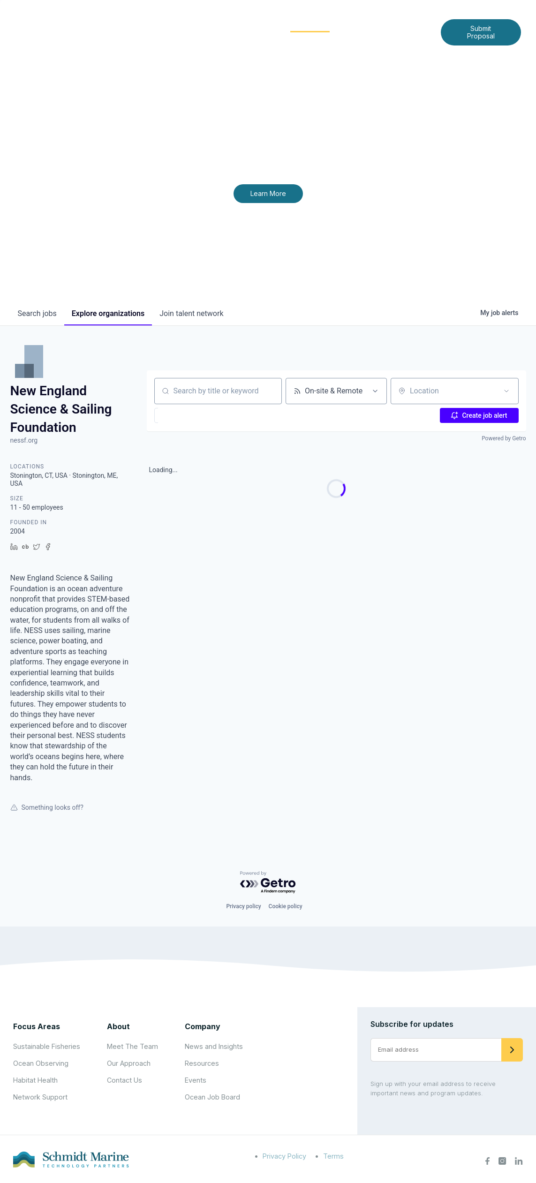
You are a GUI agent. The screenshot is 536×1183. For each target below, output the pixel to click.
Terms (333, 1156)
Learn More (268, 193)
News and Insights (382, 24)
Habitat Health (35, 1080)
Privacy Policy (284, 1156)
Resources (202, 1063)
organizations (108, 313)
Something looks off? (46, 807)
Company (202, 1026)
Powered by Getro (504, 438)
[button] (179, 415)
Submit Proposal (481, 32)
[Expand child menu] (211, 25)
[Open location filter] (506, 391)
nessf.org (24, 440)
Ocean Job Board (212, 1097)
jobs (37, 313)
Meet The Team (132, 1046)
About (195, 24)
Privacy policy (243, 906)
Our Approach (129, 1063)
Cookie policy (285, 906)
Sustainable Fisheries (46, 1046)
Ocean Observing (40, 1063)
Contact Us (283, 39)
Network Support (40, 1097)
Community (310, 24)
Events (195, 1080)
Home (159, 24)
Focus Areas (248, 24)
